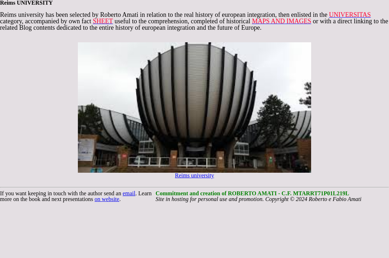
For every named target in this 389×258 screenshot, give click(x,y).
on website (107, 199)
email (129, 193)
